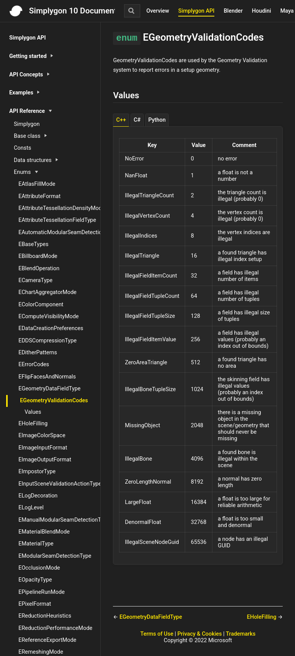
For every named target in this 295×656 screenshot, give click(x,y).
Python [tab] (157, 120)
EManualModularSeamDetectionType (59, 520)
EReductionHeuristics (44, 616)
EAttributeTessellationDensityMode (59, 208)
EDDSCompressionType (47, 340)
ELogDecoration (38, 495)
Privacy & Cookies (199, 634)
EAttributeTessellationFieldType (57, 220)
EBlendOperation (39, 268)
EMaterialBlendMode (44, 532)
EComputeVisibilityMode (48, 316)
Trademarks (240, 634)
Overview (157, 11)
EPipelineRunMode (41, 592)
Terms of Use (156, 634)
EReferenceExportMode (47, 640)
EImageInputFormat (42, 447)
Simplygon (27, 124)
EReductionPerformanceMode (55, 628)
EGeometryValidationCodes (54, 400)
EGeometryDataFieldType (49, 388)
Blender (233, 11)
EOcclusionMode (39, 568)
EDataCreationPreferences (50, 328)
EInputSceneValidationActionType (59, 484)
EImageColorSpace (41, 435)
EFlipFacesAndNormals (47, 376)
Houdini (261, 11)
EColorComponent (40, 304)
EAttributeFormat (39, 196)
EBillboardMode (37, 256)
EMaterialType (35, 543)
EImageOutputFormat (44, 459)
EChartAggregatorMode (47, 292)
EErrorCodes (33, 364)
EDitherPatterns (37, 352)
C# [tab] (137, 120)
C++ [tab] (121, 120)
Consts (22, 148)
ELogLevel (31, 507)
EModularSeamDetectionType (54, 556)
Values (33, 412)
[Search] (132, 10)
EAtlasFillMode (36, 184)
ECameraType (35, 280)
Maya (287, 11)
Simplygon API (196, 11)
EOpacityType (35, 580)
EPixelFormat (34, 604)
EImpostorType (37, 471)
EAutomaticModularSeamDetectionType (59, 232)
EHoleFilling (33, 423)
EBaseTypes (33, 244)
